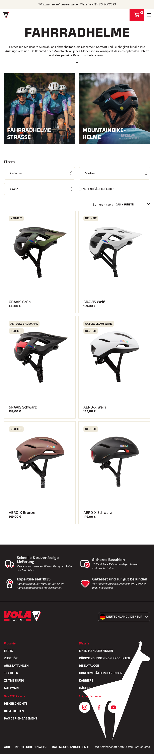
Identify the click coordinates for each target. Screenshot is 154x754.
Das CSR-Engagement (20, 718)
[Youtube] (113, 707)
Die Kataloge (89, 666)
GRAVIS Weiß (94, 302)
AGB (7, 747)
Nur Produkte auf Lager (98, 189)
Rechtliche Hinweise (31, 747)
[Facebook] (99, 707)
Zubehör (11, 658)
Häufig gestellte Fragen (98, 688)
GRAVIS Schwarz (23, 407)
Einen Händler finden (96, 651)
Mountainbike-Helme (115, 134)
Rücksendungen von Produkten (104, 658)
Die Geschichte (15, 703)
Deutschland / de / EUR (124, 617)
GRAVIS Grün (20, 302)
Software (11, 688)
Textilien (11, 673)
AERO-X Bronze (22, 513)
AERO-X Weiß (94, 407)
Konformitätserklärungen (101, 673)
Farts (8, 651)
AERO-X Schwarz (97, 513)
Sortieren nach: (103, 204)
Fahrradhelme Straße (39, 134)
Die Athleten (14, 711)
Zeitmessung (14, 680)
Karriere (86, 680)
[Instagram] (84, 707)
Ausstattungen (16, 666)
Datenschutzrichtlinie (70, 747)
